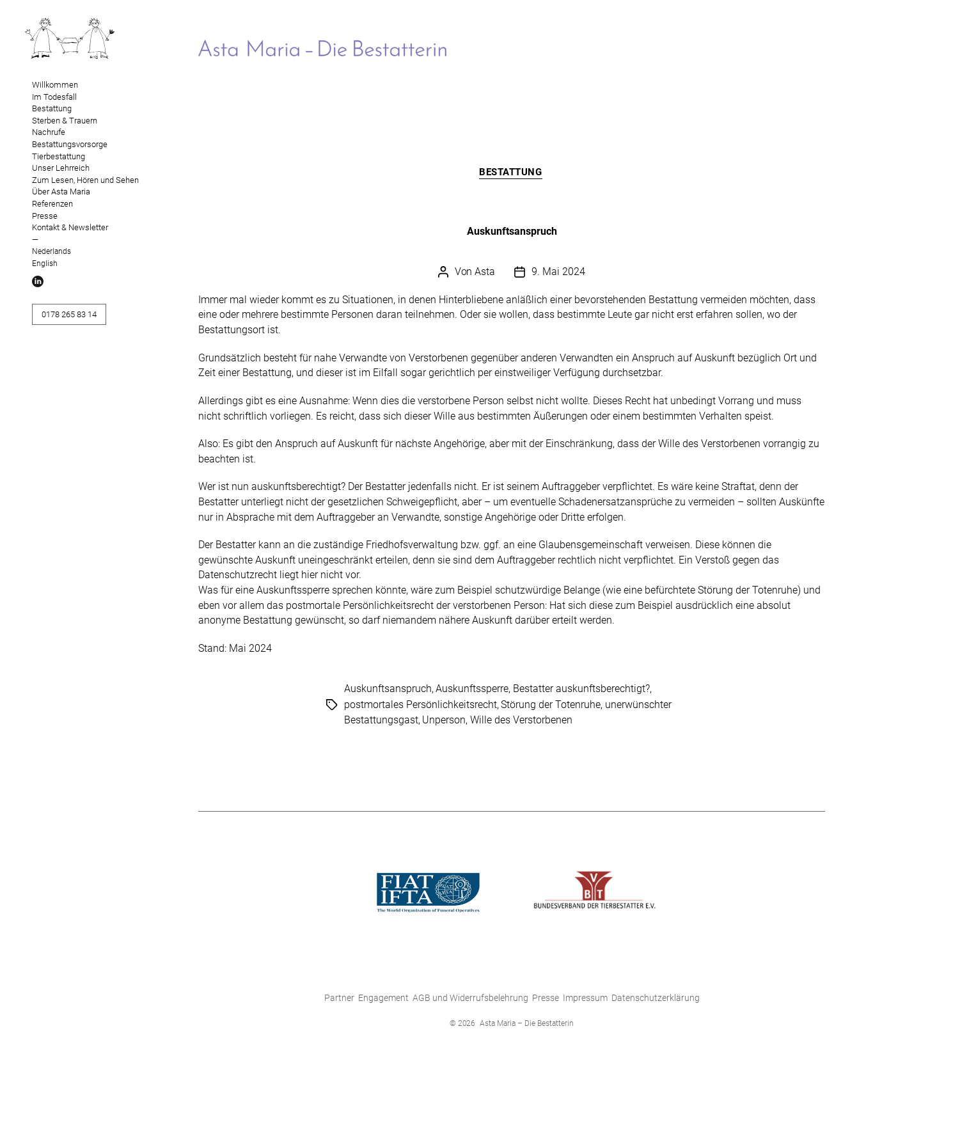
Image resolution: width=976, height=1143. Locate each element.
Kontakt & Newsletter (70, 227)
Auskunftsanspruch (512, 232)
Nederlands (51, 251)
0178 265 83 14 (69, 314)
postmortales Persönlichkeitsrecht (420, 706)
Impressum (585, 999)
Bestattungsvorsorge (69, 144)
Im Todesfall (54, 97)
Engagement (383, 999)
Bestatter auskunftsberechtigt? (581, 690)
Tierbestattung (58, 156)
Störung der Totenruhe (551, 706)
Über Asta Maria (61, 191)
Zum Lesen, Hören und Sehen (85, 180)
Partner (339, 999)
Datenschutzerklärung (655, 999)
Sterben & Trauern (64, 120)
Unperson (444, 721)
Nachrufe (48, 132)
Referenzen (52, 204)
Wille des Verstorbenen (521, 721)
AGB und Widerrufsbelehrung (470, 999)
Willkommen (55, 85)
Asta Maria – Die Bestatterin (527, 1024)
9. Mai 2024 (558, 273)
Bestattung (52, 108)
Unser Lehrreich (61, 168)
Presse (45, 216)
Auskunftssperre (472, 690)
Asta (485, 273)
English (45, 263)
